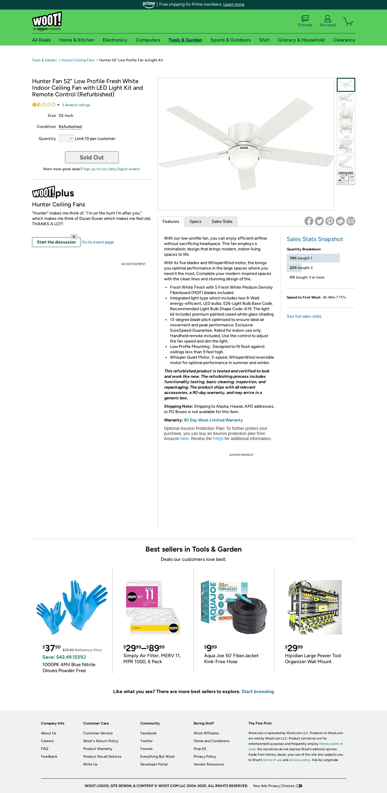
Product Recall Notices (102, 756)
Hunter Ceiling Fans (78, 60)
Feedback (49, 756)
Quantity (47, 138)
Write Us (90, 764)
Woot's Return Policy (100, 741)
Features (171, 221)
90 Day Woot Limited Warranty (213, 420)
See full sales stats (304, 316)
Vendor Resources (209, 764)
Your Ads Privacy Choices (274, 786)
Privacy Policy (205, 756)
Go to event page (98, 242)
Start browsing (258, 691)
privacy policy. (300, 760)
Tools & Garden (44, 60)
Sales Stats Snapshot (315, 239)
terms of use (272, 760)
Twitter (146, 741)
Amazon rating (76, 105)
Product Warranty (97, 749)
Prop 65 (200, 749)
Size (52, 115)
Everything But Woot (157, 756)
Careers (47, 741)
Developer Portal (154, 764)
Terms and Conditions (212, 741)
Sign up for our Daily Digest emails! (111, 169)
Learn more (234, 4)
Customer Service (98, 733)
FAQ (44, 749)
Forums (305, 21)
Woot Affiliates (206, 733)
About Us (48, 733)
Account (328, 21)
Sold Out (92, 157)
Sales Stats (222, 221)
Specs (195, 221)
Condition (46, 126)
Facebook (148, 733)
